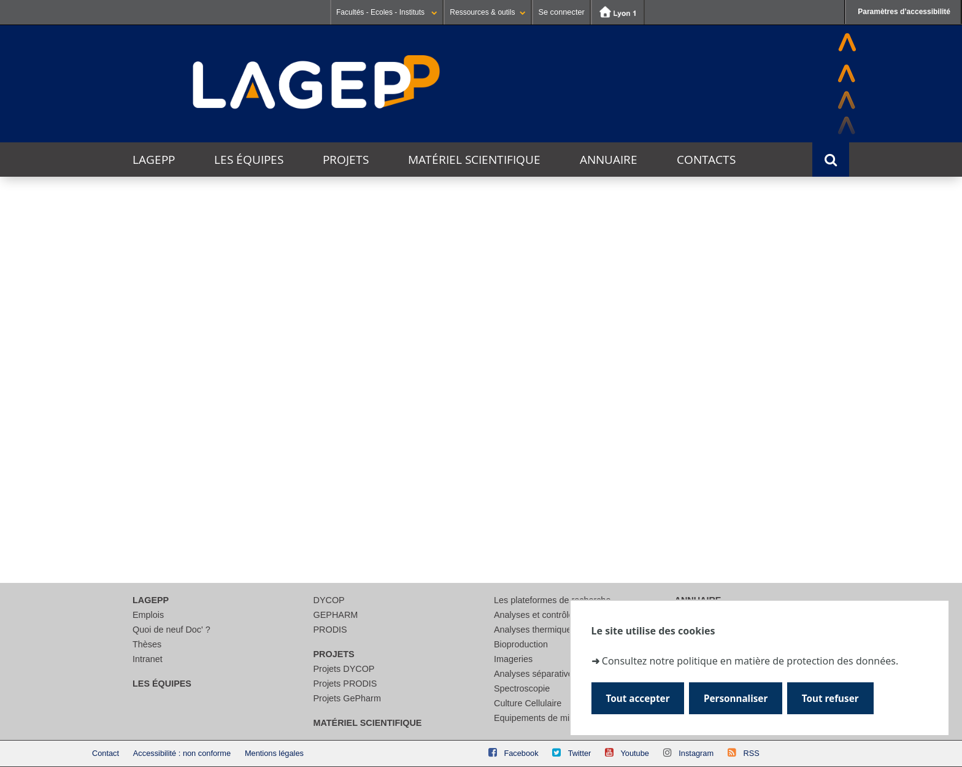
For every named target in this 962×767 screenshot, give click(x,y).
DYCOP (329, 600)
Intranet (148, 659)
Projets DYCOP (344, 669)
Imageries (513, 659)
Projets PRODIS (345, 683)
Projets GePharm (347, 698)
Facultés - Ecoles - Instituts (386, 12)
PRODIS (330, 629)
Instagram (696, 753)
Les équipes (248, 160)
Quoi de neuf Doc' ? (171, 629)
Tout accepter (638, 698)
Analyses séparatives (535, 674)
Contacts (706, 160)
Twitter (579, 753)
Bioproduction (521, 644)
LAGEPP (154, 160)
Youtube (634, 753)
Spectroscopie (522, 688)
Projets (346, 160)
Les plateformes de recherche (552, 600)
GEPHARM (336, 615)
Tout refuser (831, 698)
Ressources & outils (488, 12)
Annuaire (608, 160)
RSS (751, 753)
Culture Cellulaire (527, 703)
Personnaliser (736, 698)
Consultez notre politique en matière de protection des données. (750, 661)
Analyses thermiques (535, 629)
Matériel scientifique (474, 160)
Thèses (147, 644)
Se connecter (561, 12)
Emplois (148, 615)
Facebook (521, 753)
